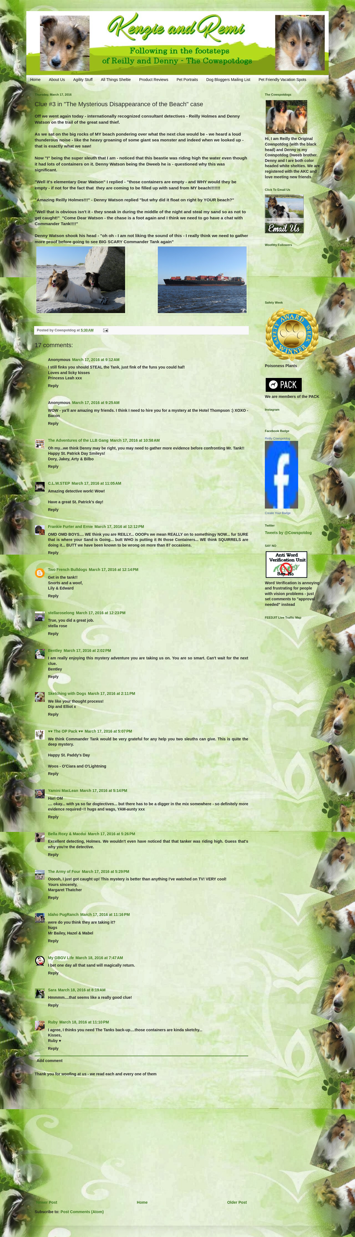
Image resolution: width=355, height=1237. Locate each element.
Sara (52, 990)
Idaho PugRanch (63, 914)
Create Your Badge (278, 513)
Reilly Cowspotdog (277, 438)
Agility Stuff (83, 79)
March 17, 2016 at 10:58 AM (135, 440)
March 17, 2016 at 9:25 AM (96, 402)
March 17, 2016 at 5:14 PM (103, 790)
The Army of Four (64, 871)
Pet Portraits (187, 79)
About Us (57, 79)
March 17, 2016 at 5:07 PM (108, 731)
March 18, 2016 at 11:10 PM (84, 1022)
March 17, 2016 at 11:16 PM (105, 914)
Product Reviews (153, 79)
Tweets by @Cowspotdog (288, 532)
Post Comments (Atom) (82, 1212)
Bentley (55, 650)
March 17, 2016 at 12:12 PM (119, 526)
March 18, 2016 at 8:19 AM (81, 990)
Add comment (49, 1060)
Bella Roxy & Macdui (67, 834)
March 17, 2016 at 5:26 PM (111, 834)
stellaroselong (61, 613)
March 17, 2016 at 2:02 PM (87, 650)
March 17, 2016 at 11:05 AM (96, 483)
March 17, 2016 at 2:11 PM (111, 693)
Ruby (53, 1022)
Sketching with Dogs (67, 693)
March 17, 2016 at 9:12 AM (96, 359)
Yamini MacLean (63, 790)
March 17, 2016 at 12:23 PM (101, 613)
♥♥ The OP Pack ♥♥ (65, 731)
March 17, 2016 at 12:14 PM (113, 569)
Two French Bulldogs (67, 569)
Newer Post (46, 1202)
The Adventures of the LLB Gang (78, 440)
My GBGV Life (61, 958)
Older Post (237, 1202)
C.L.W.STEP (59, 483)
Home (35, 79)
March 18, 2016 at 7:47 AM (99, 958)
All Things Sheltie (116, 79)
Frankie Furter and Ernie (70, 526)
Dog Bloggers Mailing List (228, 79)
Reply (53, 385)
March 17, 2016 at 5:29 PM (105, 871)
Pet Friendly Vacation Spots (282, 79)
